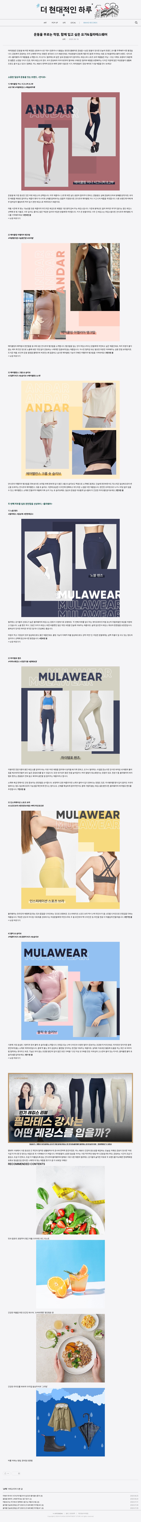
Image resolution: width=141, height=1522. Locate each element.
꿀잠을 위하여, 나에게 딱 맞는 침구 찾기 (16, 1499)
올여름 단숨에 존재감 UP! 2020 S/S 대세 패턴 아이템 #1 (22, 1508)
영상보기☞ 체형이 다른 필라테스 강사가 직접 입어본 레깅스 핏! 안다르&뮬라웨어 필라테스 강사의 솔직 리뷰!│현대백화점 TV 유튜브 (70, 1144)
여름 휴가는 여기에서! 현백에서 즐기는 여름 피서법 (20, 1502)
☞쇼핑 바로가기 (14, 218)
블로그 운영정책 (70, 1513)
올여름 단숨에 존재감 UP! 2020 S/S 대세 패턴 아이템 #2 (22, 1505)
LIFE (63, 39)
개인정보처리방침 (83, 1513)
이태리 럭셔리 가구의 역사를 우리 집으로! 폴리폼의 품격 (21, 1496)
